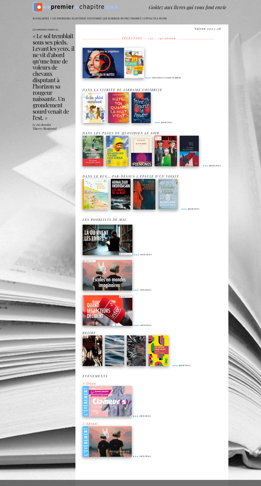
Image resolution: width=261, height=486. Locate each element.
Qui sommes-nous (115, 18)
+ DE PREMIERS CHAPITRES (67, 18)
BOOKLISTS (40, 18)
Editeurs (93, 18)
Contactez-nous (154, 18)
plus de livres (163, 122)
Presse (135, 18)
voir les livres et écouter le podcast (163, 77)
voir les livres (143, 254)
